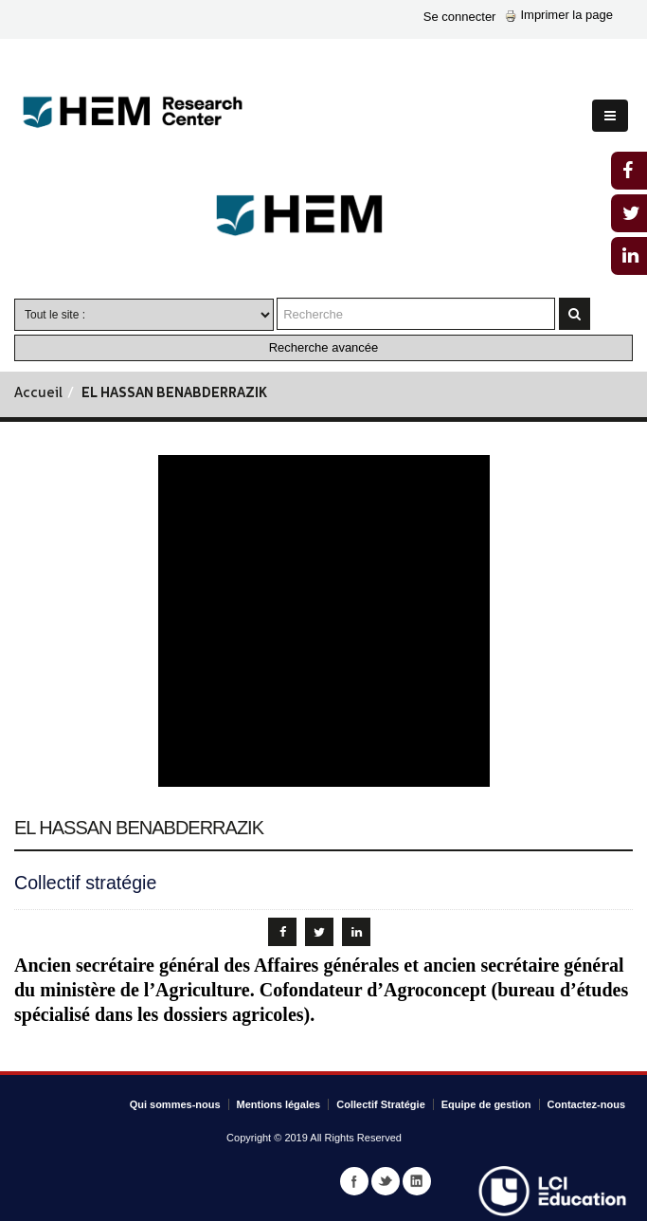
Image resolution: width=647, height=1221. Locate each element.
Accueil (38, 394)
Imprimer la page (559, 15)
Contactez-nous (587, 1104)
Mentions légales (279, 1104)
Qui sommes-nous (175, 1104)
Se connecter (459, 16)
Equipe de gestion (486, 1104)
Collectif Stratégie (380, 1104)
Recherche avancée (324, 347)
